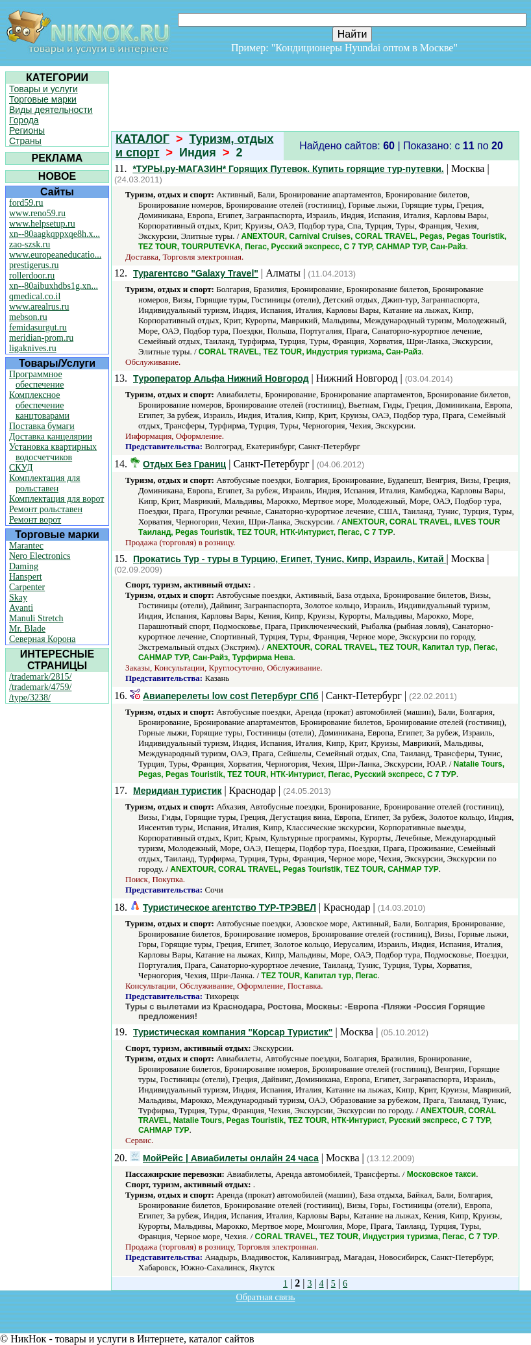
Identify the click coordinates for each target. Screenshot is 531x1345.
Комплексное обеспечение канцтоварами (39, 405)
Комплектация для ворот (56, 499)
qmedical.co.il (34, 296)
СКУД (20, 468)
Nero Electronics (39, 556)
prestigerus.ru (34, 265)
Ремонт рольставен (45, 509)
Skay (18, 597)
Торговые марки (43, 99)
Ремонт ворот (35, 519)
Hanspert (25, 577)
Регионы (27, 130)
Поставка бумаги (42, 426)
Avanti (21, 608)
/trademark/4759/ (40, 687)
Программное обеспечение (36, 379)
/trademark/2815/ (40, 677)
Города (24, 120)
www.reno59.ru (37, 213)
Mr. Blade (27, 629)
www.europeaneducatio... (55, 255)
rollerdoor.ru (32, 275)
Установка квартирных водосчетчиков (53, 452)
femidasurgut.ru (38, 327)
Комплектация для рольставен (44, 483)
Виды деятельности (51, 110)
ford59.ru (26, 203)
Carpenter (27, 587)
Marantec (26, 545)
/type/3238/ (30, 697)
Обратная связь (265, 1297)
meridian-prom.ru (41, 338)
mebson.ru (28, 317)
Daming (23, 566)
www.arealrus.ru (39, 307)
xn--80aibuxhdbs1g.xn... (53, 286)
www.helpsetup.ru (42, 223)
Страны (25, 141)
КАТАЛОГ (142, 138)
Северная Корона (42, 639)
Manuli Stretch (36, 618)
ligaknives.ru (32, 348)
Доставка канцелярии (50, 436)
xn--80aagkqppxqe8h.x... (54, 234)
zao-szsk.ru (29, 244)
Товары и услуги (43, 89)
